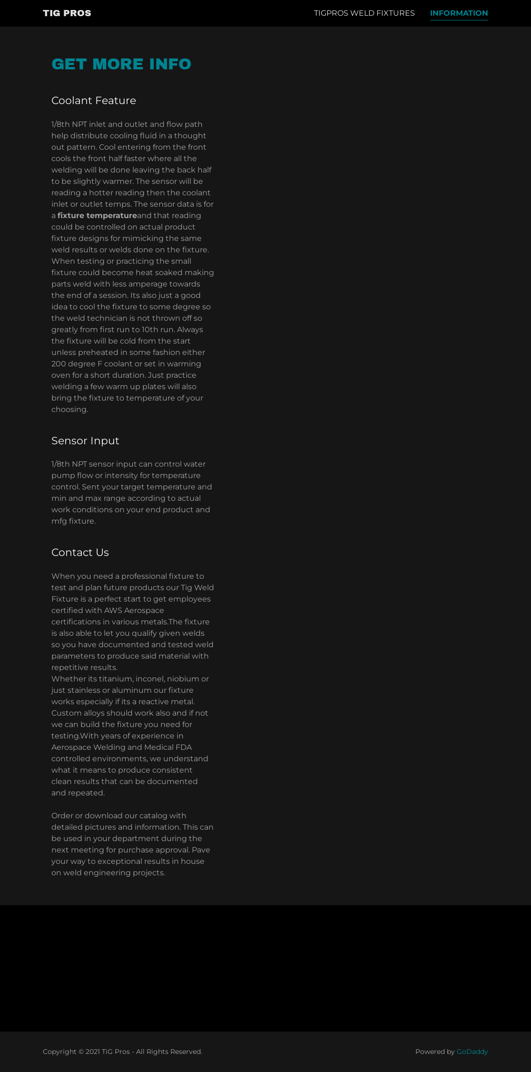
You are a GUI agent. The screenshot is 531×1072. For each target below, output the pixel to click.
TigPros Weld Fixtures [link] (364, 13)
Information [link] (459, 13)
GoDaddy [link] (472, 1051)
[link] (67, 13)
